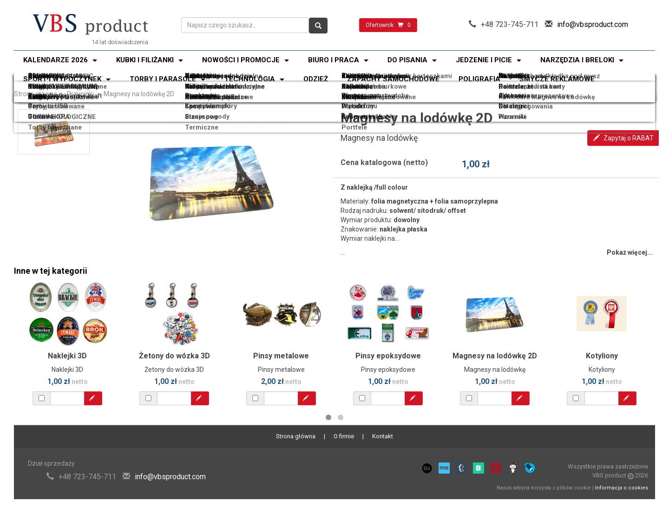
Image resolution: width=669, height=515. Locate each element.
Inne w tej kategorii (50, 271)
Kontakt (382, 436)
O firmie (344, 436)
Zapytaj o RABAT (623, 138)
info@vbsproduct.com (592, 24)
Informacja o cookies (621, 488)
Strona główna (35, 94)
